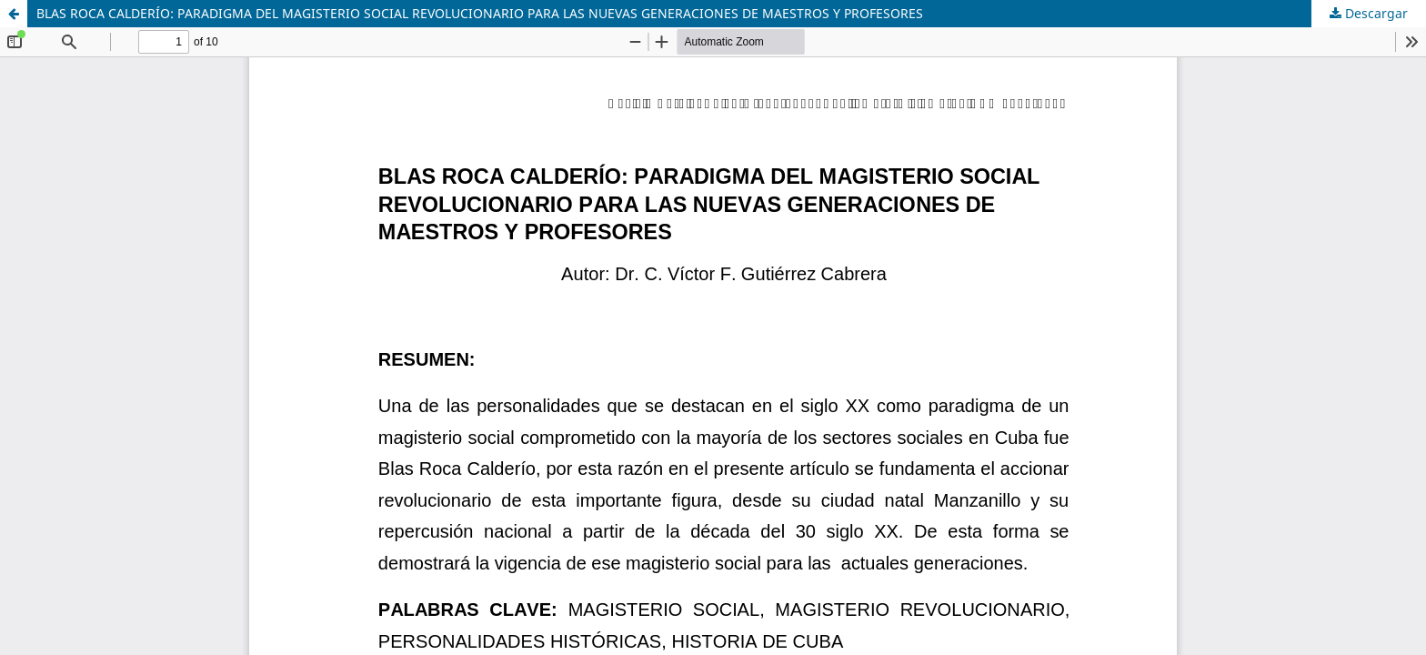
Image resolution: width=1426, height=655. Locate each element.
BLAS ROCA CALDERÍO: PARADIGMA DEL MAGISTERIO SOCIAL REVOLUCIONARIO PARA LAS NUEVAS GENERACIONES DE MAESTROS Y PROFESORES (479, 13)
